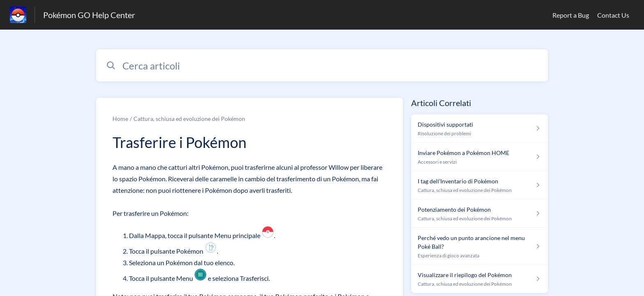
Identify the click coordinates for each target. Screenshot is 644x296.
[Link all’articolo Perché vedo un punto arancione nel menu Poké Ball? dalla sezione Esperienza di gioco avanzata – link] (479, 246)
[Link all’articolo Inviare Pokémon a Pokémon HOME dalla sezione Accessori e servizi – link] (479, 157)
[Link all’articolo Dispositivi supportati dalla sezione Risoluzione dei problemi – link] (479, 128)
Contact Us (613, 15)
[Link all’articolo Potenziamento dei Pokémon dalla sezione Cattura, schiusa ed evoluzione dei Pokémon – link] (479, 213)
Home (120, 118)
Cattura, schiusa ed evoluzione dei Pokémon (189, 118)
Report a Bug (570, 15)
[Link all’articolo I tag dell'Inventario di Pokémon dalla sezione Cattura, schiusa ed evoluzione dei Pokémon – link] (479, 185)
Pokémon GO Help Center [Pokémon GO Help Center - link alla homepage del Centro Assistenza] (89, 15)
